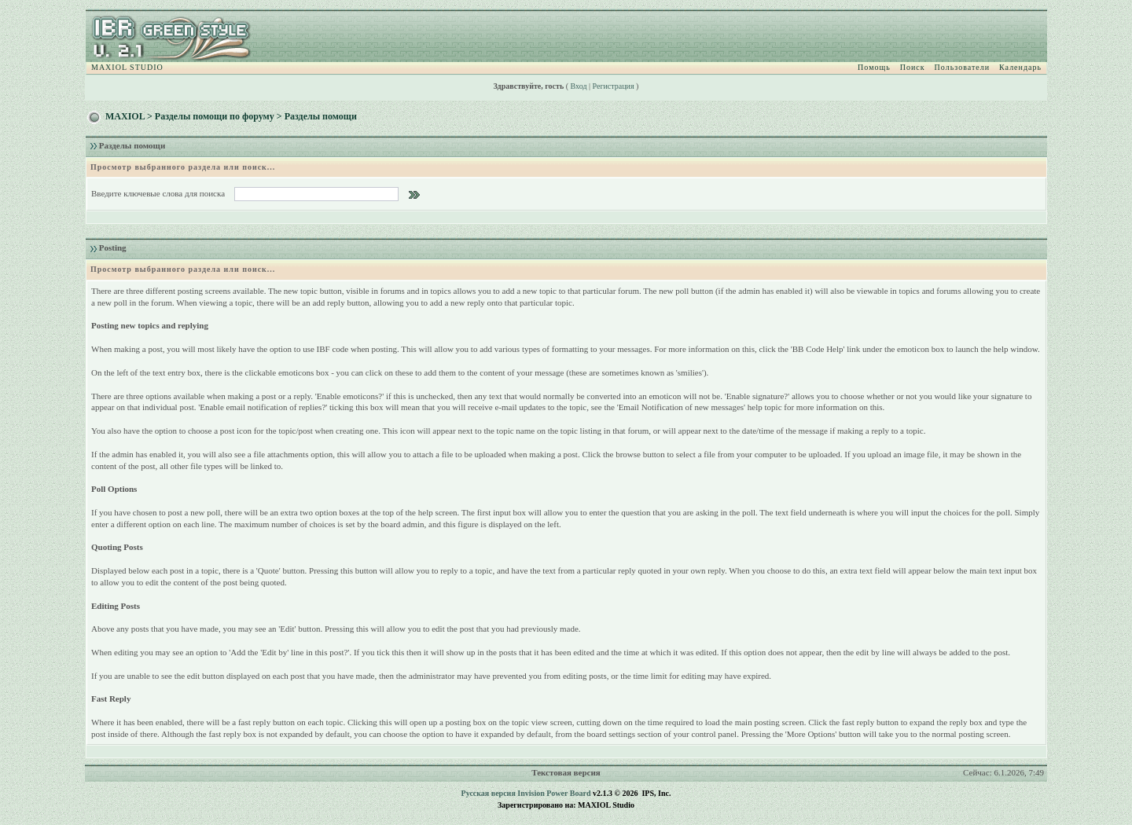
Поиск (912, 67)
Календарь (1020, 67)
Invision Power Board (553, 793)
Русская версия (488, 793)
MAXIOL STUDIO (127, 67)
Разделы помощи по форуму (214, 116)
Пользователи (962, 67)
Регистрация (613, 86)
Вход (579, 86)
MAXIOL (125, 116)
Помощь (874, 67)
